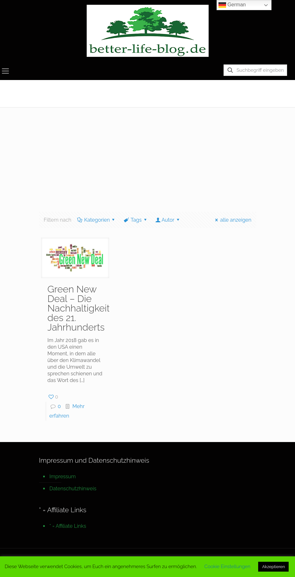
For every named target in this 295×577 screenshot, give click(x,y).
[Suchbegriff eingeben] (255, 70)
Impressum (63, 476)
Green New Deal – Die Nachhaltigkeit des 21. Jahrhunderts (78, 308)
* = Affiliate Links (68, 526)
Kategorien (96, 220)
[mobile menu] (5, 70)
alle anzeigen (232, 220)
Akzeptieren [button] (273, 566)
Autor (167, 220)
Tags (136, 220)
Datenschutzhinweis (73, 489)
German (232, 5)
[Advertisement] (147, 154)
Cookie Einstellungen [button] (227, 566)
